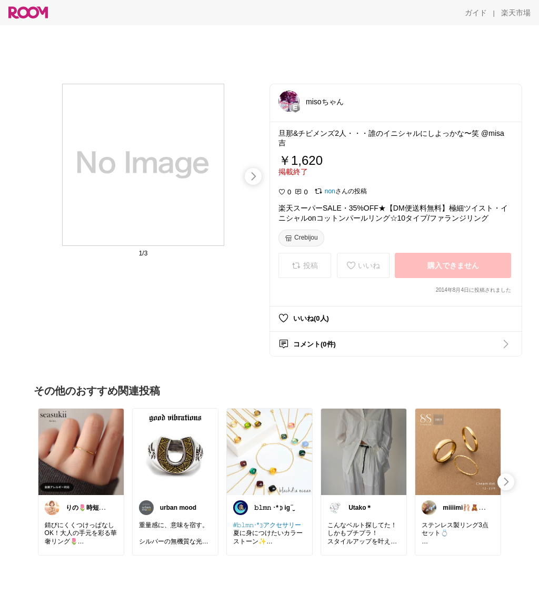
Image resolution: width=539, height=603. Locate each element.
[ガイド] (476, 12)
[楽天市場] (516, 12)
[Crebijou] (301, 238)
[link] (81, 451)
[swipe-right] (253, 176)
